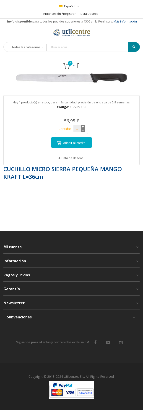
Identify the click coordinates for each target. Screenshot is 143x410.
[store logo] (71, 32)
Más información (125, 21)
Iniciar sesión (52, 14)
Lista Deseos (89, 14)
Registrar (69, 14)
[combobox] (90, 47)
